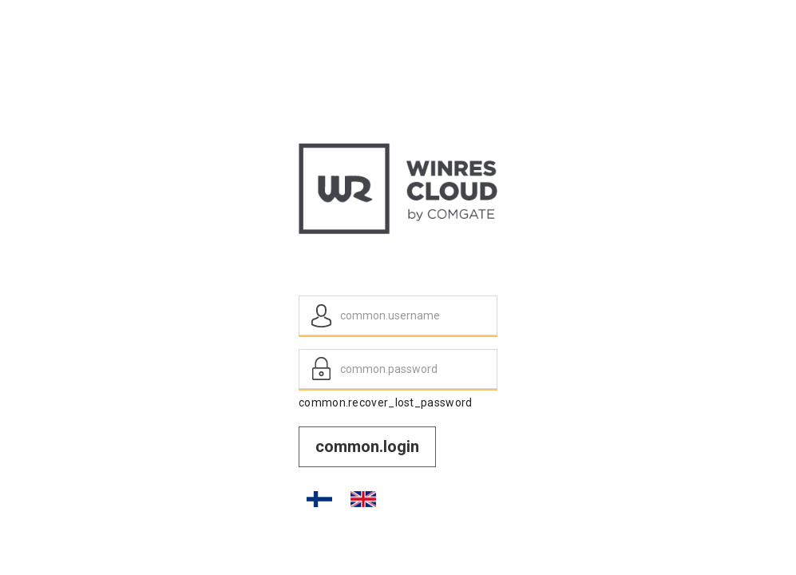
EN (363, 499)
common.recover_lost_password (385, 402)
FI (319, 499)
